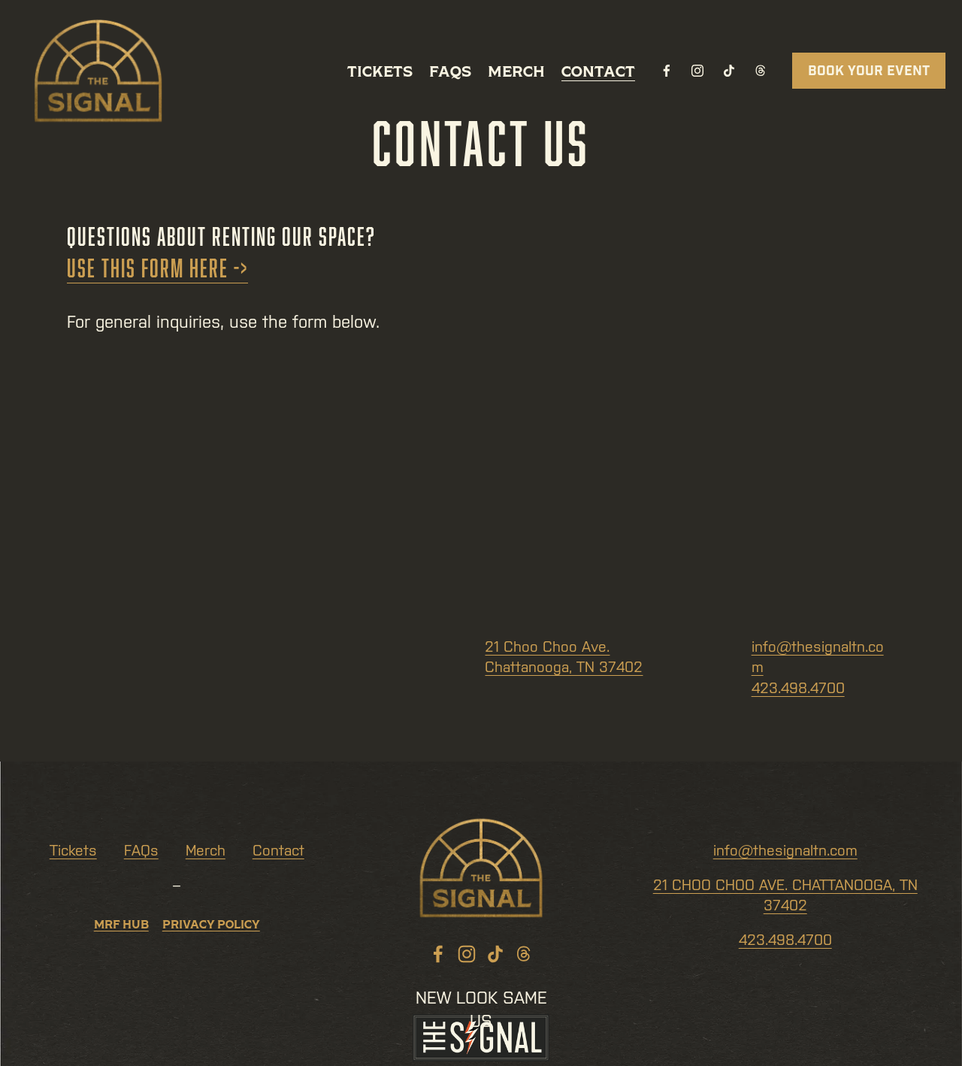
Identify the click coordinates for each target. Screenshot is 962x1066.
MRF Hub (121, 926)
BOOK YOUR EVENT (869, 71)
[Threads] (760, 70)
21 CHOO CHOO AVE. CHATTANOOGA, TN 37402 (785, 895)
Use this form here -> (157, 267)
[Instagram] (697, 70)
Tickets (380, 71)
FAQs (450, 71)
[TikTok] (729, 70)
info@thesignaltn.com (785, 850)
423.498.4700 (798, 688)
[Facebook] (666, 70)
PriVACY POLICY (211, 926)
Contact (598, 71)
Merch (516, 71)
